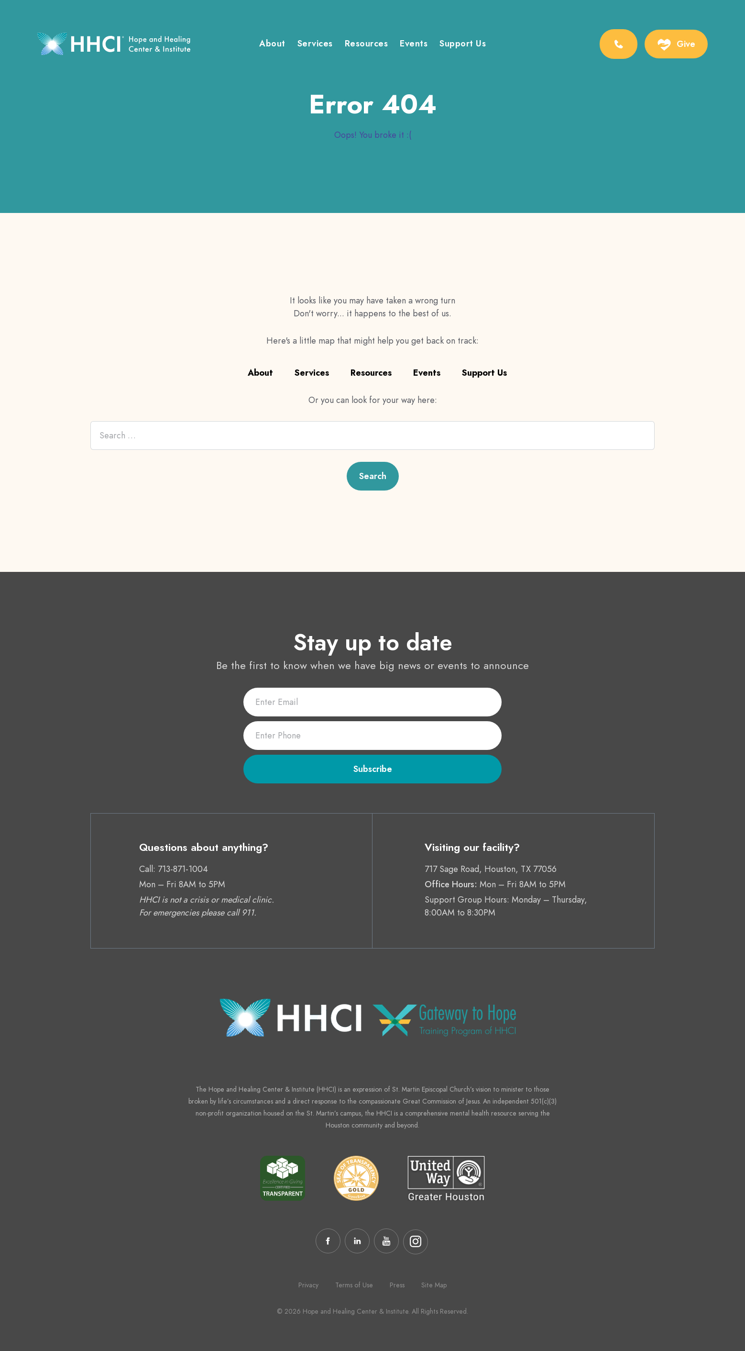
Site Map (434, 1285)
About (272, 44)
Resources (366, 44)
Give (686, 44)
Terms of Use (354, 1285)
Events (413, 44)
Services (315, 44)
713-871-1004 (183, 869)
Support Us (462, 44)
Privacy (308, 1285)
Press (397, 1285)
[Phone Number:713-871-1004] (618, 44)
